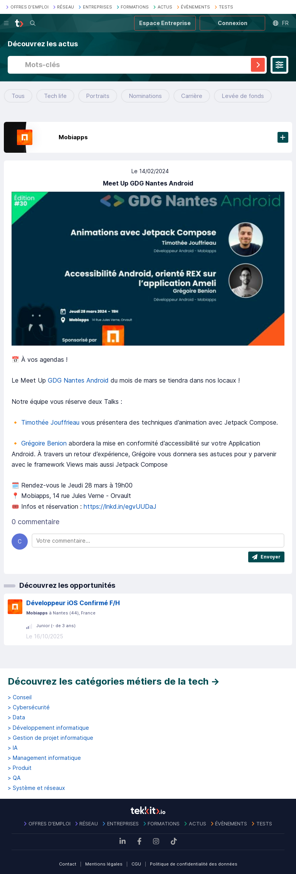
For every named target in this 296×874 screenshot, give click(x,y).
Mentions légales (104, 864)
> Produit (20, 768)
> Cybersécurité (29, 707)
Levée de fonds (243, 96)
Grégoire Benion (44, 443)
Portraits (97, 96)
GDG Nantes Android (78, 380)
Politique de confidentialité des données (193, 864)
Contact (67, 864)
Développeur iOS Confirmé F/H (73, 603)
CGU (136, 864)
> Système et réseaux (36, 788)
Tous (18, 96)
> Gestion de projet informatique (50, 738)
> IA (12, 748)
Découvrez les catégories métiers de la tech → (114, 681)
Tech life (55, 96)
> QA (14, 778)
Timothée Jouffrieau (50, 422)
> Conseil (20, 697)
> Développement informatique (48, 728)
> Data (16, 717)
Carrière (191, 96)
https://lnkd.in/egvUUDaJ (120, 506)
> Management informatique (44, 758)
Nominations (145, 96)
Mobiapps (73, 137)
